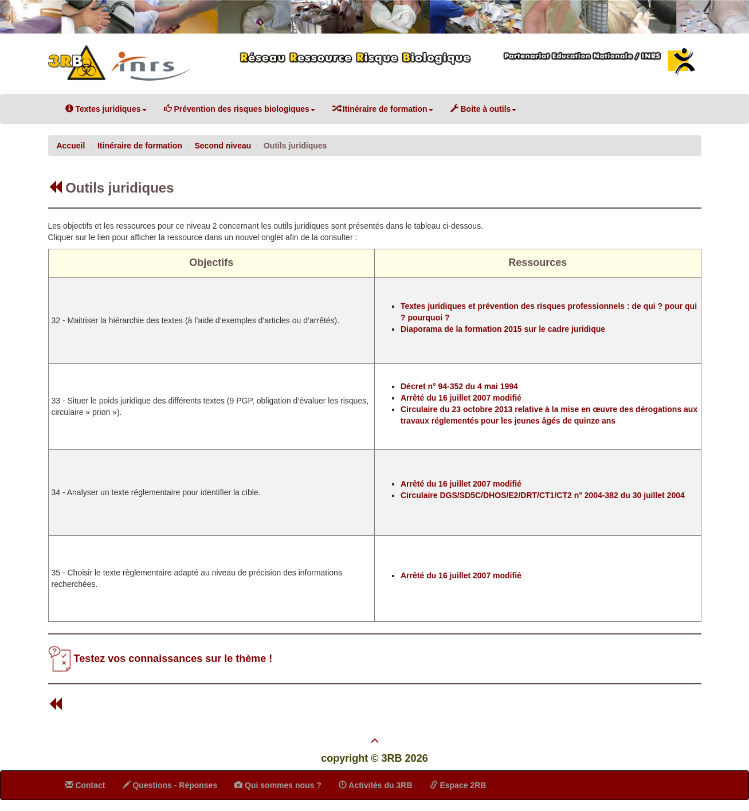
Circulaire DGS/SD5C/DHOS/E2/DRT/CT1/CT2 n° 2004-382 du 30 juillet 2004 (543, 495)
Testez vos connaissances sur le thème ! (173, 658)
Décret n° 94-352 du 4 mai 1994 (459, 386)
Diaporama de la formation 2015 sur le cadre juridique (503, 329)
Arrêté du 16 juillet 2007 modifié (461, 397)
